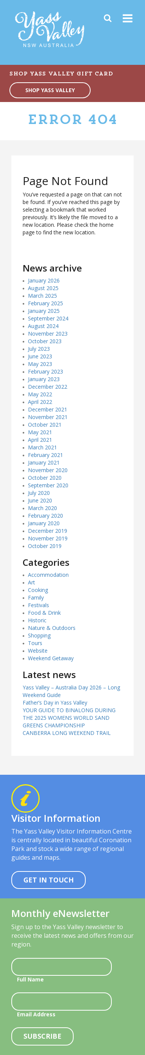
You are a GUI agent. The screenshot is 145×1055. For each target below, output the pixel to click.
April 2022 (40, 401)
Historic (37, 620)
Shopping (39, 635)
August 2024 (43, 326)
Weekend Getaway (51, 658)
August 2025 (43, 288)
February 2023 (45, 371)
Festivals (38, 605)
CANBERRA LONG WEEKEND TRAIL (67, 732)
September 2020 (48, 485)
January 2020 (44, 523)
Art (31, 582)
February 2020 (45, 515)
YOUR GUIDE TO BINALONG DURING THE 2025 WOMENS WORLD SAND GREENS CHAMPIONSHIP (69, 717)
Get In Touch (48, 879)
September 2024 (48, 318)
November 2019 (48, 538)
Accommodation (48, 574)
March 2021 (42, 447)
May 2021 (40, 432)
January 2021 (44, 462)
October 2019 (45, 545)
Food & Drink (44, 612)
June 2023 (40, 356)
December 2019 (47, 530)
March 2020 (42, 508)
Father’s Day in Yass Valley (55, 702)
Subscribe (42, 1036)
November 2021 (48, 417)
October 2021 (45, 424)
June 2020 (40, 500)
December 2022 (47, 386)
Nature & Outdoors (52, 627)
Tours (35, 643)
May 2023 (40, 363)
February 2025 (45, 303)
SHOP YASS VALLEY (50, 90)
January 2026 (44, 280)
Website (38, 650)
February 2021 (45, 454)
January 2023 (44, 379)
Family (36, 597)
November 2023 (48, 333)
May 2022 (40, 394)
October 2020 (45, 477)
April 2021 (40, 439)
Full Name (30, 979)
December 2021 (47, 409)
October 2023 (45, 341)
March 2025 (42, 295)
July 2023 (39, 348)
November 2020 (48, 470)
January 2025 (44, 310)
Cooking (38, 589)
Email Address (36, 1014)
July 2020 (39, 492)
